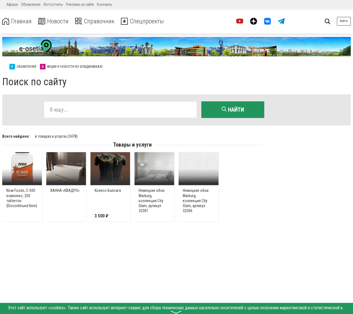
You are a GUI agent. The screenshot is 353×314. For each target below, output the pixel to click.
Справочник (98, 21)
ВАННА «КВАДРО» (65, 190)
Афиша (12, 4)
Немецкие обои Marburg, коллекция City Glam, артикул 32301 (151, 200)
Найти (233, 109)
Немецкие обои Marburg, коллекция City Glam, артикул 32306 (196, 200)
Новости (55, 21)
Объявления (30, 4)
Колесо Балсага (108, 190)
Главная (17, 21)
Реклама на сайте (80, 4)
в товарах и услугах (56, 136)
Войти (344, 21)
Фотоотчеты (53, 4)
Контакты (104, 4)
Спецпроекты (148, 21)
